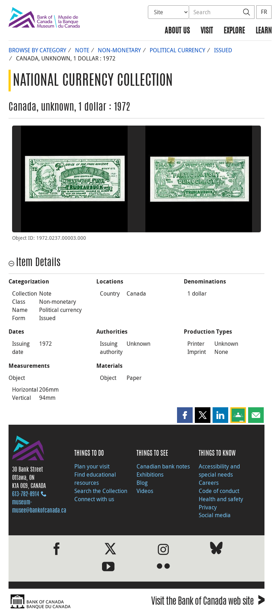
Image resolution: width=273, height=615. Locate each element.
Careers (209, 483)
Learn (264, 31)
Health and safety (221, 499)
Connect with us (94, 499)
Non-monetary (119, 50)
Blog (142, 483)
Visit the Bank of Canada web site (207, 602)
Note (82, 50)
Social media (215, 515)
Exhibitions (150, 474)
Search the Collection (100, 491)
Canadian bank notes (163, 466)
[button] (185, 415)
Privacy (208, 507)
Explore (234, 31)
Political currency (177, 50)
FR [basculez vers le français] (264, 12)
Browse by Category (37, 50)
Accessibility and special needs (219, 470)
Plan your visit (91, 466)
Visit (206, 31)
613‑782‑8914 (25, 494)
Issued (223, 50)
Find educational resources (95, 479)
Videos (144, 491)
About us (177, 31)
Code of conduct (219, 491)
